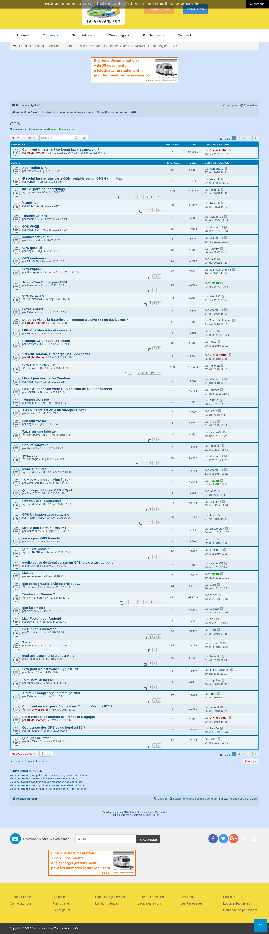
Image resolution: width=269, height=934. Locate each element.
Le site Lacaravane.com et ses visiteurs (103, 46)
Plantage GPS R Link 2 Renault (46, 341)
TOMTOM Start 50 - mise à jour (46, 480)
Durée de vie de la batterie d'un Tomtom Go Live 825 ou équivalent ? (75, 319)
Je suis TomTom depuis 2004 (44, 282)
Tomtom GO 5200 (35, 399)
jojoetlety (37, 587)
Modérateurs (66, 129)
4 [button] (249, 138)
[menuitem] (35, 106)
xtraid (30, 333)
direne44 (37, 299)
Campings (117, 35)
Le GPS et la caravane (39, 629)
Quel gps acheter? (36, 738)
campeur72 (216, 563)
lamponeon (33, 730)
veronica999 (34, 483)
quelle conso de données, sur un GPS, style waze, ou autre (68, 562)
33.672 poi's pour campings (43, 189)
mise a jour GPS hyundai (41, 538)
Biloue (31, 413)
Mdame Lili (33, 219)
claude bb (33, 565)
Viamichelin (31, 202)
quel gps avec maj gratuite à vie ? (48, 655)
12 (140, 197)
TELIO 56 (33, 261)
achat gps (30, 455)
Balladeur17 (34, 531)
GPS (15, 123)
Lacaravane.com (149, 903)
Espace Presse (20, 897)
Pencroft (32, 181)
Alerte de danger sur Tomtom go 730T (51, 693)
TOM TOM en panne (37, 679)
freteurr (214, 283)
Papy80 (214, 248)
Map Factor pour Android (41, 618)
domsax (32, 611)
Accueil (23, 35)
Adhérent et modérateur (43, 129)
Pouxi (212, 341)
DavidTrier (33, 621)
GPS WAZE (30, 226)
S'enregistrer (61, 910)
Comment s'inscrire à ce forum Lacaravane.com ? (60, 149)
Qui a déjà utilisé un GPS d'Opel (47, 490)
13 (146, 197)
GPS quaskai (32, 248)
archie (35, 192)
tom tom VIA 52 (34, 421)
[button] (255, 138)
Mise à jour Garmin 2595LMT (44, 528)
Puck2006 (33, 493)
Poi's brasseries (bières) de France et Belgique (58, 717)
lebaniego (33, 682)
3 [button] (244, 138)
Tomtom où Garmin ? (38, 594)
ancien (213, 595)
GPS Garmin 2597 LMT (39, 365)
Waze (26, 642)
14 (152, 197)
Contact (184, 35)
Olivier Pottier (36, 152)
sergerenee (34, 576)
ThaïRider (38, 552)
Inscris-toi (195, 9)
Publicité (229, 897)
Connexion (60, 897)
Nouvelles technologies (151, 46)
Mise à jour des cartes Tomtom (46, 378)
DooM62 (32, 741)
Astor (212, 259)
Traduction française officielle (126, 815)
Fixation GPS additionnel (41, 501)
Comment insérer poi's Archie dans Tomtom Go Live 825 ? (67, 706)
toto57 (31, 240)
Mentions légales (107, 903)
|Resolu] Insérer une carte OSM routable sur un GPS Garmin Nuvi (73, 178)
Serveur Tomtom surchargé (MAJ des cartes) (57, 354)
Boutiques (152, 35)
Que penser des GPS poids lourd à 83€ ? (53, 727)
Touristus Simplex (220, 269)
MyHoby (32, 632)
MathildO (214, 296)
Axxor (212, 515)
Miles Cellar (152, 815)
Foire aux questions (151, 897)
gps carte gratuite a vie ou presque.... (51, 584)
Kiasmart (32, 285)
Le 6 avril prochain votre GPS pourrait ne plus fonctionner (67, 389)
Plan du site (61, 903)
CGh (212, 619)
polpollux (214, 680)
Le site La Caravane (93, 152)
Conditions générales (110, 897)
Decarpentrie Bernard (40, 272)
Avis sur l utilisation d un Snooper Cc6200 (55, 410)
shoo (30, 672)
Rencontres (82, 35)
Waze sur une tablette (39, 431)
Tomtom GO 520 (34, 216)
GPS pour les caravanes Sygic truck (50, 669)
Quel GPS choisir (35, 549)
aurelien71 (215, 549)
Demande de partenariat (240, 910)
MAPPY (28, 573)
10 (152, 372)
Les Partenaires (192, 903)
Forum (67, 46)
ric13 (30, 541)
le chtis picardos (219, 669)
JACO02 (32, 392)
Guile (212, 584)
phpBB (123, 812)
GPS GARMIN (32, 309)
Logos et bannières (236, 903)
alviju (30, 205)
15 (157, 197)
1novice (31, 171)
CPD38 (213, 400)
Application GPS (35, 168)
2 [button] (239, 138)
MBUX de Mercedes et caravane (46, 330)
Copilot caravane (35, 445)
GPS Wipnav (32, 269)
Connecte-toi (159, 9)
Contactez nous (21, 903)
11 (134, 197)
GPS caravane (33, 295)
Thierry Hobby (35, 517)
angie (30, 251)
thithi (212, 693)
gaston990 (215, 432)
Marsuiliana (216, 168)
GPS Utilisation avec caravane (45, 514)
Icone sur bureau (35, 469)
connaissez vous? (36, 237)
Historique (188, 897)
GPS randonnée (34, 258)
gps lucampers (33, 608)
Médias (49, 35)
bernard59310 (35, 344)
